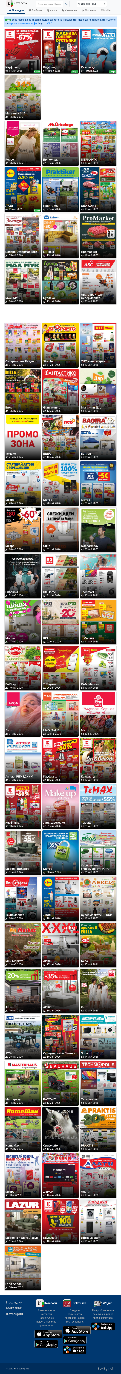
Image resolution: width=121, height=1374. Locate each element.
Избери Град (87, 3)
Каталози (17, 3)
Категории (14, 1314)
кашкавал (24, 23)
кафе (34, 23)
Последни (14, 1302)
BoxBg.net (105, 1369)
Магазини (14, 1308)
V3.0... (50, 23)
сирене (13, 23)
